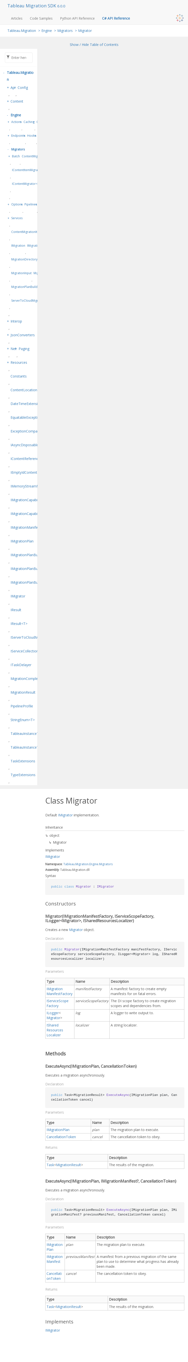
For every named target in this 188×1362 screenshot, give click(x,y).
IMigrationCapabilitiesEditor (32, 513)
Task (50, 1164)
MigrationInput (21, 273)
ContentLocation (24, 390)
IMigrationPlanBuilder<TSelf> (34, 582)
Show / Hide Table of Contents (94, 44)
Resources (19, 362)
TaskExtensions (23, 761)
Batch (16, 156)
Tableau (69, 864)
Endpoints (18, 136)
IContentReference (25, 458)
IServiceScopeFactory (58, 1003)
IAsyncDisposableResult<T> (32, 445)
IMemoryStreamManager (31, 486)
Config (23, 87)
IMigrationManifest (26, 527)
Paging (24, 348)
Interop (16, 321)
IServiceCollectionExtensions (33, 651)
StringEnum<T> (23, 719)
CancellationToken (61, 1136)
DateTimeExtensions (27, 403)
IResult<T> (19, 623)
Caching (29, 122)
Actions (16, 122)
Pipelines (30, 204)
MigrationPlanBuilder (25, 287)
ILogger (53, 1013)
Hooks (31, 136)
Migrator (85, 30)
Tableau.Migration (21, 30)
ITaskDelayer (21, 664)
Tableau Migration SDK (32, 6)
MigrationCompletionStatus (32, 678)
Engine (46, 30)
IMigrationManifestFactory (59, 991)
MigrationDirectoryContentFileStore (35, 259)
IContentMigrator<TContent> (32, 184)
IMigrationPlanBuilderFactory (34, 568)
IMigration (18, 245)
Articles (17, 18)
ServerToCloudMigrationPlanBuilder (36, 300)
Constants (19, 376)
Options (17, 204)
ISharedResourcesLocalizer (55, 1030)
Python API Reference (77, 18)
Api (13, 87)
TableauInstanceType (28, 733)
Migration (82, 864)
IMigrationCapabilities (28, 500)
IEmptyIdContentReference (32, 472)
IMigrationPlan (22, 541)
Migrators (65, 30)
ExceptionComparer (26, 431)
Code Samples (41, 18)
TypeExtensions (23, 774)
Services (17, 218)
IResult (16, 609)
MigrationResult (23, 692)
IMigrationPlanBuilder (28, 555)
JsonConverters (23, 335)
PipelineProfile (22, 706)
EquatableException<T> (29, 417)
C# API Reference (116, 18)
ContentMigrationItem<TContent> (34, 232)
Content (17, 101)
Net (13, 348)
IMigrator (18, 596)
